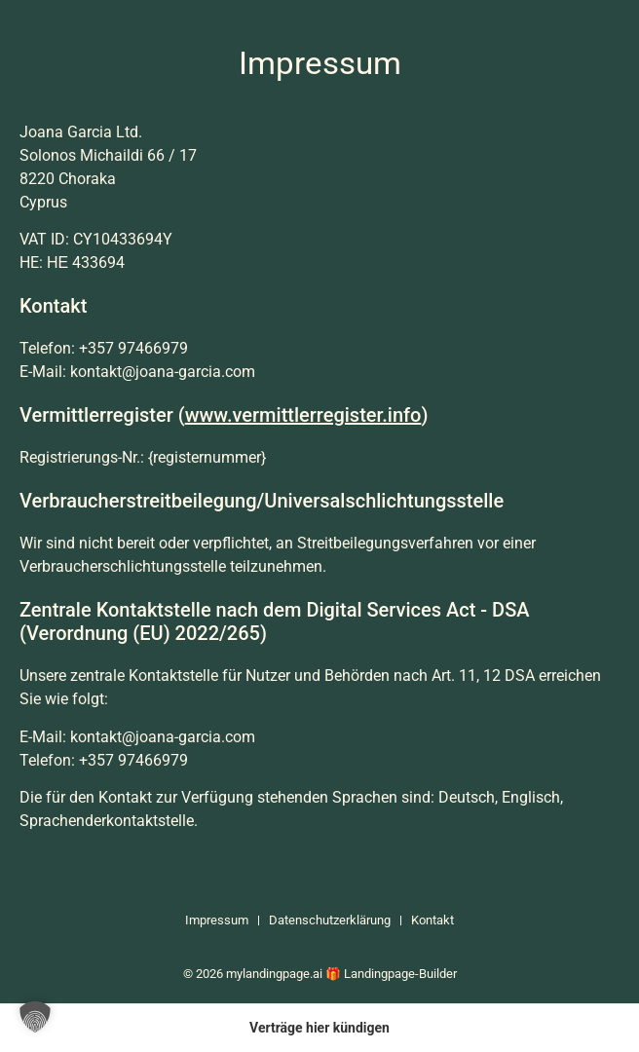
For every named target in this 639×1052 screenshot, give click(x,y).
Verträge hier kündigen (319, 1027)
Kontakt (432, 920)
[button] (35, 1017)
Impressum (216, 920)
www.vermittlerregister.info (303, 415)
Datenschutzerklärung (330, 920)
